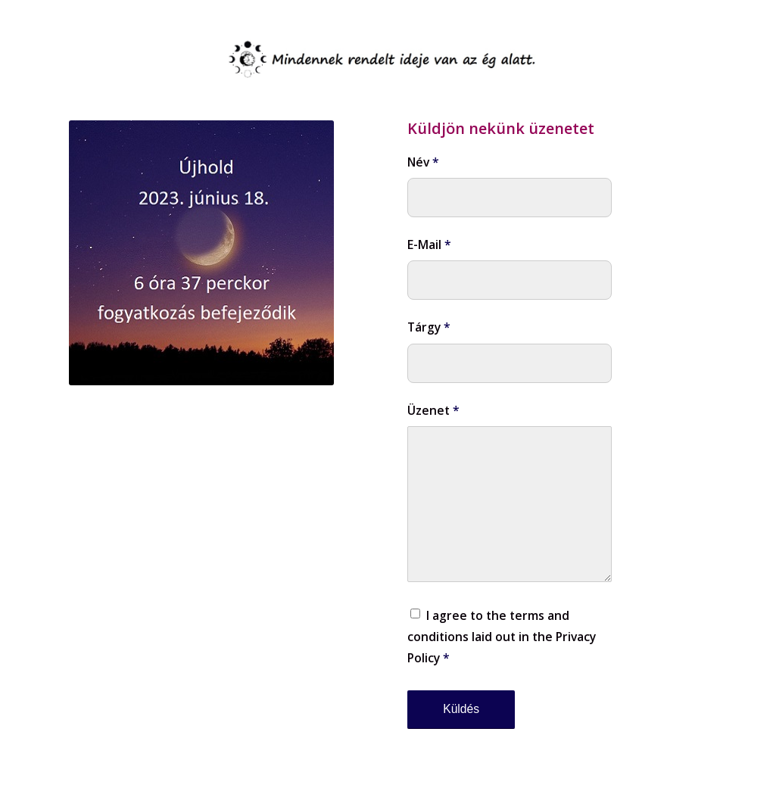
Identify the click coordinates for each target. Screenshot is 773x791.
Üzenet (433, 410)
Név (423, 162)
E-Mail (429, 244)
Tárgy (428, 327)
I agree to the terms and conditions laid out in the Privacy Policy (501, 636)
